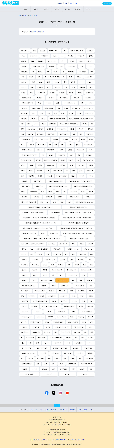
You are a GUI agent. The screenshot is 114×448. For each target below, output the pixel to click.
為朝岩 (72, 129)
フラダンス (44, 56)
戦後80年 (24, 66)
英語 (22, 124)
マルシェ (56, 82)
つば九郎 (39, 254)
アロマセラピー (33, 15)
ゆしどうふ (24, 265)
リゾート (62, 61)
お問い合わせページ (48, 440)
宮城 (37, 343)
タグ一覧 (25, 15)
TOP (20, 15)
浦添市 (31, 165)
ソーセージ (80, 150)
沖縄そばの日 (39, 186)
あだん (23, 171)
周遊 (65, 51)
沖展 (59, 108)
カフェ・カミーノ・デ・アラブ (51, 306)
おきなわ (39, 150)
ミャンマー (77, 332)
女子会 (91, 296)
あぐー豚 (90, 317)
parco (41, 82)
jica (71, 155)
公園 (39, 77)
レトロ (63, 113)
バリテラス (25, 301)
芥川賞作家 (53, 124)
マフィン (37, 312)
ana (48, 72)
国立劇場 (40, 61)
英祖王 (83, 192)
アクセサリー (52, 296)
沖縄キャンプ (82, 254)
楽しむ (36, 9)
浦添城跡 (90, 353)
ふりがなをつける (50, 409)
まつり (71, 165)
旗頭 (49, 359)
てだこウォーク (72, 275)
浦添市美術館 (72, 364)
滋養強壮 (24, 280)
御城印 (41, 129)
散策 (91, 369)
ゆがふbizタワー (25, 139)
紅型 (80, 359)
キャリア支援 (30, 338)
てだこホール (55, 353)
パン (91, 322)
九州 (67, 171)
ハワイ (90, 103)
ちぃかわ (81, 176)
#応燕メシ (89, 197)
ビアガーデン (52, 61)
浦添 (55, 332)
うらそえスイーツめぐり (62, 327)
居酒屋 (71, 113)
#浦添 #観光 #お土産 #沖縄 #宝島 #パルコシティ (79, 212)
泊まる (57, 9)
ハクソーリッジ (61, 317)
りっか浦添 (65, 139)
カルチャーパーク (88, 160)
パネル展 (70, 56)
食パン (51, 155)
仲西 (30, 343)
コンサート (62, 165)
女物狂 (47, 322)
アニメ (74, 244)
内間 (32, 87)
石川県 (41, 113)
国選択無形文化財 (69, 306)
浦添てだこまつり (42, 348)
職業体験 (82, 87)
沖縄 (33, 82)
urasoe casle (40, 317)
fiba (56, 145)
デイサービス (36, 332)
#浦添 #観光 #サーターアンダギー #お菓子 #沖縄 (77, 218)
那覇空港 (40, 87)
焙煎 (76, 338)
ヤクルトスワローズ (86, 364)
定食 (69, 265)
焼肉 (39, 103)
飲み (55, 113)
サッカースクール (57, 270)
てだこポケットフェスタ (41, 139)
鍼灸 (81, 280)
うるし (23, 145)
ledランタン (89, 77)
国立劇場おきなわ (27, 364)
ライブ (23, 56)
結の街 (38, 160)
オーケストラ (76, 108)
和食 (91, 301)
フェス (55, 56)
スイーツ (34, 369)
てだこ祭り (79, 353)
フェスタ (90, 82)
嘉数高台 (51, 66)
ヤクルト (67, 374)
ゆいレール (81, 165)
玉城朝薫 (31, 145)
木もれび (23, 306)
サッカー (56, 72)
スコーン (48, 312)
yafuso (78, 145)
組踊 (32, 61)
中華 (22, 77)
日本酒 (73, 312)
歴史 (73, 254)
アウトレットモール (27, 103)
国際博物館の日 (49, 108)
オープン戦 (24, 113)
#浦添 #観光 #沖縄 (55, 212)
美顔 (53, 275)
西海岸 (40, 165)
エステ (61, 275)
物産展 (72, 61)
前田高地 (50, 317)
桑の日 (91, 139)
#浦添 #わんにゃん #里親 (29, 233)
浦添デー (71, 160)
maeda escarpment (26, 317)
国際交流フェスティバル (29, 285)
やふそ (61, 150)
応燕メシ (43, 118)
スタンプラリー (38, 181)
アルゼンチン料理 (87, 312)
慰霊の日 (40, 72)
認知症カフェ (25, 332)
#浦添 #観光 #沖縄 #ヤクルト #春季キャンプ (40, 207)
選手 (66, 254)
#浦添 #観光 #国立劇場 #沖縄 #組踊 (78, 223)
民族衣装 (89, 280)
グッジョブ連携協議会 (55, 338)
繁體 (71, 3)
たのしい (82, 369)
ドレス (54, 285)
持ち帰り (24, 270)
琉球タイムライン (75, 197)
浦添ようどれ (67, 353)
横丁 (28, 124)
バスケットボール (27, 150)
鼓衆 (65, 359)
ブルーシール (88, 249)
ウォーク (23, 254)
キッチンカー (54, 233)
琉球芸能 (23, 61)
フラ (82, 103)
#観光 (50, 192)
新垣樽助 (24, 197)
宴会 (52, 265)
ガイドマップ (41, 145)
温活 (73, 280)
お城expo (23, 118)
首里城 (73, 82)
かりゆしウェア (57, 171)
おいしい (85, 374)
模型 (31, 92)
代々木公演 (89, 92)
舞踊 (70, 77)
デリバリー (35, 270)
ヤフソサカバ (64, 98)
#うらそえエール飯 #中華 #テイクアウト (32, 244)
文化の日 (23, 87)
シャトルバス (89, 113)
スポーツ (46, 343)
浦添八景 (42, 51)
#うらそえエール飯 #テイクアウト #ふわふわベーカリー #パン (42, 238)
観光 (48, 82)
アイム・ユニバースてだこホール (69, 124)
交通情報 (39, 171)
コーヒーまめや (78, 327)
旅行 (57, 103)
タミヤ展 (61, 92)
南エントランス (36, 108)
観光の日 (57, 87)
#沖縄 (42, 192)
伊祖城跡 (75, 348)
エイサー (57, 359)
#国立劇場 (49, 197)
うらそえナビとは (35, 440)
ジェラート (64, 301)
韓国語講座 (24, 72)
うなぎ (34, 280)
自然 (61, 66)
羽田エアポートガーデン (86, 61)
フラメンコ (33, 56)
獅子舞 (48, 327)
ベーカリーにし (36, 327)
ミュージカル (31, 129)
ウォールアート (25, 291)
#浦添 (69, 202)
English (60, 3)
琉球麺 (71, 291)
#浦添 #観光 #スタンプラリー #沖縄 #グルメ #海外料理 (39, 218)
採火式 (84, 322)
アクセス (89, 9)
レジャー (90, 343)
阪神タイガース (88, 108)
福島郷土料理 (61, 312)
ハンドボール (57, 343)
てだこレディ (89, 359)
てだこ (90, 66)
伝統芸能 (30, 134)
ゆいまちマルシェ (61, 176)
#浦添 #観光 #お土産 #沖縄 (57, 118)
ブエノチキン (41, 92)
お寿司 (45, 270)
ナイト (36, 124)
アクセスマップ (60, 440)
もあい (82, 296)
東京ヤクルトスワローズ (28, 353)
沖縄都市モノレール (73, 249)
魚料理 (90, 259)
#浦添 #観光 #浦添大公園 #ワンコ (58, 186)
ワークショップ (79, 285)
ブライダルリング (40, 291)
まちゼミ (69, 145)
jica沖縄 (44, 285)
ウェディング (65, 285)
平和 (33, 72)
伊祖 (22, 134)
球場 (31, 254)
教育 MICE (78, 9)
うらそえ (24, 259)
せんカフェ (25, 275)
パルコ (91, 176)
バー (91, 275)
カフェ (90, 327)
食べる (46, 9)
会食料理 (60, 265)
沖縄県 (66, 108)
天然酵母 (24, 327)
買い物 (73, 87)
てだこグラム (25, 51)
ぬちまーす (62, 291)
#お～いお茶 (73, 192)
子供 (47, 171)
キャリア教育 (41, 338)
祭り (22, 359)
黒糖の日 (39, 98)
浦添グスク (90, 171)
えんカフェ (47, 332)
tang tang (81, 317)
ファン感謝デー (64, 134)
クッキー (90, 306)
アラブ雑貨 (34, 306)
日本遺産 (90, 244)
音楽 (83, 275)
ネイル (74, 296)
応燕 (49, 113)
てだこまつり (79, 343)
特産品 (79, 77)
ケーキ (68, 343)
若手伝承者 (40, 134)
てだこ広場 (24, 108)
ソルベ (54, 301)
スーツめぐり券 (26, 348)
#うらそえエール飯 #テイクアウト (80, 238)
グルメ (79, 113)
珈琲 (82, 338)
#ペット (23, 192)
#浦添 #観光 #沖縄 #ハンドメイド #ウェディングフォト (38, 228)
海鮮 (71, 259)
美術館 (63, 160)
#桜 (65, 192)
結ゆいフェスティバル (50, 160)
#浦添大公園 (33, 192)
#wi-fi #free (51, 244)
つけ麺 (42, 296)
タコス (45, 265)
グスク (23, 165)
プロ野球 (24, 369)
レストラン (32, 296)
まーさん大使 (29, 374)
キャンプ (49, 374)
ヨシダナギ (81, 56)
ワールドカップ (88, 145)
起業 (91, 332)
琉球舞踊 (31, 176)
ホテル (44, 124)
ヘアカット (64, 296)
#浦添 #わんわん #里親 (55, 181)
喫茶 (79, 155)
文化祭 (85, 124)
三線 (22, 176)
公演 (91, 124)
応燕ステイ (24, 82)
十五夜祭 (55, 139)
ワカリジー (81, 129)
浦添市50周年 (57, 249)
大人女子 (62, 259)
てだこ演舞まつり (58, 322)
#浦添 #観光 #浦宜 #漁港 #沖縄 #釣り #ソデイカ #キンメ (76, 228)
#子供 (72, 176)
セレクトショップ (50, 259)
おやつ (43, 233)
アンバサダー (71, 66)
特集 (25, 9)
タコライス (35, 265)
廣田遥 (40, 176)
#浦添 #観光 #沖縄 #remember (84, 202)
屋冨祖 (31, 171)
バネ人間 (49, 176)
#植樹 (57, 192)
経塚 (22, 129)
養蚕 (74, 134)
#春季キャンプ (44, 202)
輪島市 (33, 113)
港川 (65, 82)
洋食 (22, 296)
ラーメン (74, 301)
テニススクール (71, 270)
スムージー (25, 312)
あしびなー (89, 98)
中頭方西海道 (88, 348)
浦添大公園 (63, 369)
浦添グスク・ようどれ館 (60, 348)
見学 (45, 364)
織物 (81, 134)
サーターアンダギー (26, 160)
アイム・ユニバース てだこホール (54, 77)
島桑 (38, 364)
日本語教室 (50, 129)
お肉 (91, 265)
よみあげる (63, 409)
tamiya (71, 92)
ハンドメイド (36, 259)
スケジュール (57, 254)
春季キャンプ (51, 134)
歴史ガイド (71, 72)
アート (81, 82)
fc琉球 (80, 92)
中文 (66, 3)
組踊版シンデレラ (36, 322)
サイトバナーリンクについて (76, 440)
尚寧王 (83, 139)
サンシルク (90, 134)
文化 (34, 51)
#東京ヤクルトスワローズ (28, 202)
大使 (82, 66)
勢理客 (81, 306)
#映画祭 (24, 181)
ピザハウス (89, 155)
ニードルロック (61, 129)
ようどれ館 (43, 353)
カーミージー (50, 165)
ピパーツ (51, 291)
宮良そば (76, 98)
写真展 (91, 56)
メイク (45, 275)
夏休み (61, 364)
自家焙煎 (90, 51)
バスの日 (74, 139)
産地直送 (80, 259)
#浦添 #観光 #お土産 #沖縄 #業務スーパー (81, 118)
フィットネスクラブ (86, 270)
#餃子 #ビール (63, 244)
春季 (91, 254)
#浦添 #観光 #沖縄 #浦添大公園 (83, 186)
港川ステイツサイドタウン (29, 155)
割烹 (84, 265)
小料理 (91, 165)
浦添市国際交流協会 (46, 280)
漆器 (62, 145)
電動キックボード (54, 51)
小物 (91, 285)
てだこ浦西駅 (82, 72)
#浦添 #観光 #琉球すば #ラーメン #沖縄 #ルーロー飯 (40, 223)
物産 (73, 171)
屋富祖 (70, 150)
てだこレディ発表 (73, 322)
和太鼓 (72, 359)
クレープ (35, 275)
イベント (67, 9)
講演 (85, 332)
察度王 (82, 244)
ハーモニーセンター (38, 66)
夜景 (83, 301)
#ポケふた (37, 197)
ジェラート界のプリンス (40, 301)
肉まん (72, 317)
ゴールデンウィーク (70, 103)
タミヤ (23, 92)
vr (62, 56)
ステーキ (23, 322)
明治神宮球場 (50, 150)
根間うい (60, 197)
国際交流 (90, 129)
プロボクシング (65, 332)
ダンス (90, 150)
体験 (53, 364)
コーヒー (90, 338)
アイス (49, 87)
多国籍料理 (62, 155)
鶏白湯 (91, 291)
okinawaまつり (26, 98)
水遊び (91, 87)
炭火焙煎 (68, 338)
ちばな (77, 265)
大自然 (91, 192)
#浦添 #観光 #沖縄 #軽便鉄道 (78, 207)
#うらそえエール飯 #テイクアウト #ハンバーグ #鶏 (77, 233)
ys (78, 160)
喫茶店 (31, 77)
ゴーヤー (51, 98)
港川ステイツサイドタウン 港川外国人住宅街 (35, 249)
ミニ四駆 (52, 92)
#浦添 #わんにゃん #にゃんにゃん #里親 (80, 181)
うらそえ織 (40, 359)
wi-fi (91, 72)
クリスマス (81, 291)
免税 (66, 87)
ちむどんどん (26, 186)
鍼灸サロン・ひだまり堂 (37, 32)
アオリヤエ (33, 118)
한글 (76, 3)
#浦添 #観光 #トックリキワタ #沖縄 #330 (33, 212)
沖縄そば (30, 359)
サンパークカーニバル (77, 51)
